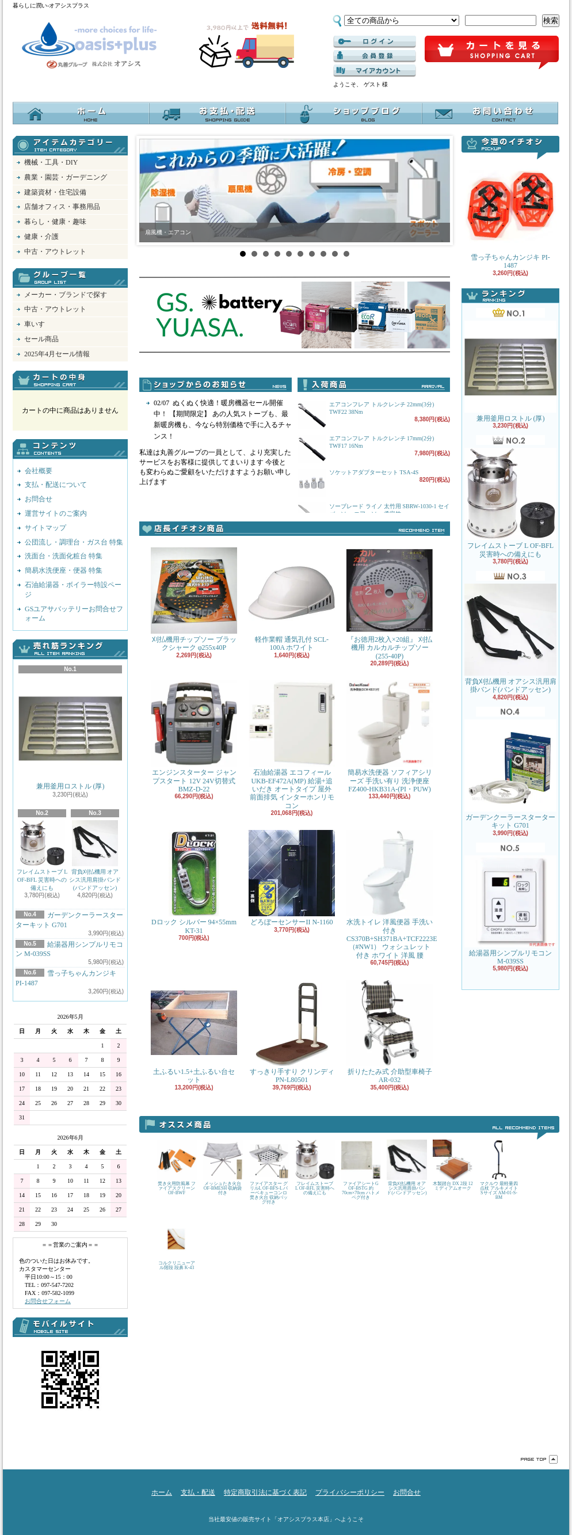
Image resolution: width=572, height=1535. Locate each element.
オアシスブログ (353, 113)
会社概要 (38, 471)
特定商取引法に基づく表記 (265, 1492)
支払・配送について (217, 113)
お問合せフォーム (48, 1301)
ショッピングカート (491, 53)
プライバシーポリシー (349, 1492)
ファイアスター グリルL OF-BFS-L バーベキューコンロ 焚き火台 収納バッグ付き (269, 1172)
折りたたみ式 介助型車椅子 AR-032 (389, 1032)
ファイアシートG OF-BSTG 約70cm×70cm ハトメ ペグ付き (361, 1170)
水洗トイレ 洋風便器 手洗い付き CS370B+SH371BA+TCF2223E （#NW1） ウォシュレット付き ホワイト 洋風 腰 (391, 894)
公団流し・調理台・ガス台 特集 (74, 542)
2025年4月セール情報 (57, 354)
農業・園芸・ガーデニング (65, 177)
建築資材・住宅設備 (55, 192)
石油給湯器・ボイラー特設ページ (73, 590)
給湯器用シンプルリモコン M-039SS (510, 910)
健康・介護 (41, 237)
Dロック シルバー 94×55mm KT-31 (194, 882)
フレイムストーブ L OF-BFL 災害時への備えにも (42, 855)
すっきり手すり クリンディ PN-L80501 (292, 1032)
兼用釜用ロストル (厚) (70, 733)
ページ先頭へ (539, 1459)
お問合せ (490, 113)
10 (346, 254)
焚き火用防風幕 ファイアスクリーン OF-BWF (177, 1167)
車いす (34, 324)
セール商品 (41, 339)
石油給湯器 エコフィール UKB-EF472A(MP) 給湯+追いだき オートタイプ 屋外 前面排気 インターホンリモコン (292, 745)
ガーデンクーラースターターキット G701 (510, 774)
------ (374, 56)
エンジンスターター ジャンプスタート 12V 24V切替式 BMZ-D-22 (194, 736)
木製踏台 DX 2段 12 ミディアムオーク (453, 1165)
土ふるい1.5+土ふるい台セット (194, 1032)
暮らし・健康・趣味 (55, 222)
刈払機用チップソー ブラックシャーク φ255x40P (194, 599)
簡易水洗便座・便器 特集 (63, 570)
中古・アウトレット (55, 251)
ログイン (374, 42)
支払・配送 (198, 1492)
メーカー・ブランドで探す (65, 295)
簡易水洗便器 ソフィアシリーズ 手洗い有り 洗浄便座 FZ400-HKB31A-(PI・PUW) (389, 736)
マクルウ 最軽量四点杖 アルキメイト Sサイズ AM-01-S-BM (499, 1170)
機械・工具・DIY (51, 162)
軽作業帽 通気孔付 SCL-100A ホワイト (292, 599)
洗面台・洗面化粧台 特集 (63, 556)
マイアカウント (374, 70)
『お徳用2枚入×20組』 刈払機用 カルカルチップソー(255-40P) (389, 603)
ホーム (81, 113)
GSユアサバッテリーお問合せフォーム (74, 614)
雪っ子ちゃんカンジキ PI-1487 (510, 214)
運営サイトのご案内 (56, 513)
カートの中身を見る (70, 380)
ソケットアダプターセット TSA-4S (373, 472)
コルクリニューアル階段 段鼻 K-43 (177, 1244)
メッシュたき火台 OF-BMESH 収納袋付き (223, 1167)
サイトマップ (45, 528)
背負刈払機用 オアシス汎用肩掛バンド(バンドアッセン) (95, 855)
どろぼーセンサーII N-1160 (292, 878)
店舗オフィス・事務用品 (62, 207)
